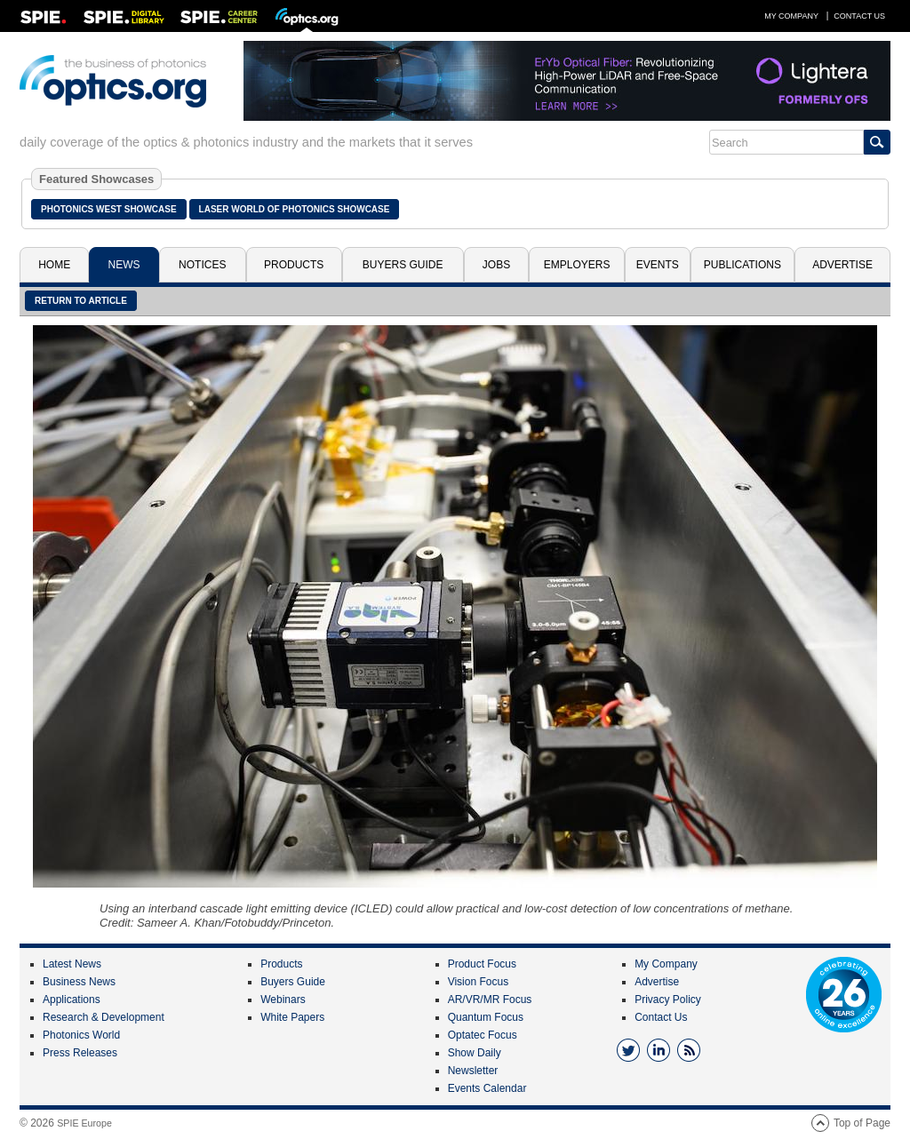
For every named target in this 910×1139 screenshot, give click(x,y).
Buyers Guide (403, 265)
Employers (577, 265)
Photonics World (81, 1035)
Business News (79, 982)
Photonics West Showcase (109, 209)
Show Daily (474, 1053)
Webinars (282, 999)
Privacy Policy (668, 999)
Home (54, 265)
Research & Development (103, 1017)
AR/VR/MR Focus (490, 999)
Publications (742, 265)
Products (293, 265)
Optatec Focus (482, 1035)
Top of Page (862, 1123)
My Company (791, 16)
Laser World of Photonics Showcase (294, 209)
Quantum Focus (485, 1017)
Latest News (72, 964)
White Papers (292, 1017)
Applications (71, 999)
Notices (202, 265)
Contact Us (859, 16)
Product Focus (482, 964)
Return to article (81, 301)
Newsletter (473, 1070)
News (124, 265)
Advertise (842, 265)
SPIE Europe (84, 1123)
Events (657, 265)
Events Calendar (487, 1088)
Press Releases (80, 1053)
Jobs (496, 265)
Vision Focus (478, 982)
